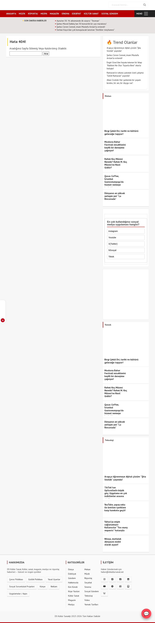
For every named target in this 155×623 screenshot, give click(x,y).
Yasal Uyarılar (54, 578)
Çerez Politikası (16, 578)
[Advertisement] (125, 294)
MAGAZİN (54, 13)
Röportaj (88, 577)
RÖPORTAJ (33, 13)
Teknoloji (88, 595)
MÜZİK (22, 13)
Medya (71, 604)
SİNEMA (65, 13)
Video (87, 599)
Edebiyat (72, 573)
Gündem (72, 577)
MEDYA (44, 13)
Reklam (54, 586)
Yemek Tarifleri (91, 604)
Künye (42, 586)
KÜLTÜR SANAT (91, 13)
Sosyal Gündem (91, 590)
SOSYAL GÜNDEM (109, 13)
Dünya (71, 568)
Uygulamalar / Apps (18, 593)
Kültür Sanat (73, 595)
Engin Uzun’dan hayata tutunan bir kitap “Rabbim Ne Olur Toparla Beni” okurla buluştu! (124, 65)
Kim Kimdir (73, 586)
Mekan (87, 568)
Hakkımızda (73, 582)
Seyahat (88, 582)
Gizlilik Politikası (35, 578)
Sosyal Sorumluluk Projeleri (22, 586)
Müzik (87, 573)
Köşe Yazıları (74, 590)
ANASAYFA (11, 13)
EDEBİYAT (76, 13)
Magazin (72, 599)
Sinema (87, 586)
